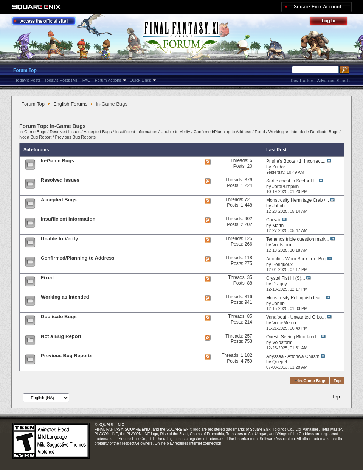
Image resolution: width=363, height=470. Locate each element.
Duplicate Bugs (324, 131)
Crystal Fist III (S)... (285, 278)
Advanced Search (333, 80)
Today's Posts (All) (62, 80)
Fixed (260, 131)
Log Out (332, 22)
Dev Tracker (302, 80)
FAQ (86, 80)
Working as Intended (287, 131)
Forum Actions (108, 80)
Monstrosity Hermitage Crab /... (297, 200)
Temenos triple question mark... (297, 239)
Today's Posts (28, 80)
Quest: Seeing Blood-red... (293, 336)
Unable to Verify (175, 131)
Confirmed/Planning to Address (222, 131)
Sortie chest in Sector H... (292, 181)
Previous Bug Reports (75, 137)
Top (337, 380)
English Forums (70, 104)
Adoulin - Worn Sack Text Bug (296, 258)
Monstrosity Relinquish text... (295, 297)
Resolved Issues (65, 131)
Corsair (273, 220)
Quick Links (140, 80)
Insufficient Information (136, 131)
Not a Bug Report (35, 137)
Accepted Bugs (98, 131)
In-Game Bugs (32, 131)
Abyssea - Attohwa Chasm (293, 356)
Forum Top (25, 70)
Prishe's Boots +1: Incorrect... (296, 161)
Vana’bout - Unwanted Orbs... (296, 317)
